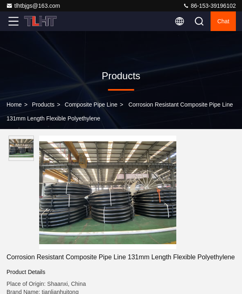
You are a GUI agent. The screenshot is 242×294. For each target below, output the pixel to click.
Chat (223, 21)
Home (14, 104)
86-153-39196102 (209, 5)
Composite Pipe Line (91, 104)
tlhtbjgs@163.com (33, 5)
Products (43, 104)
